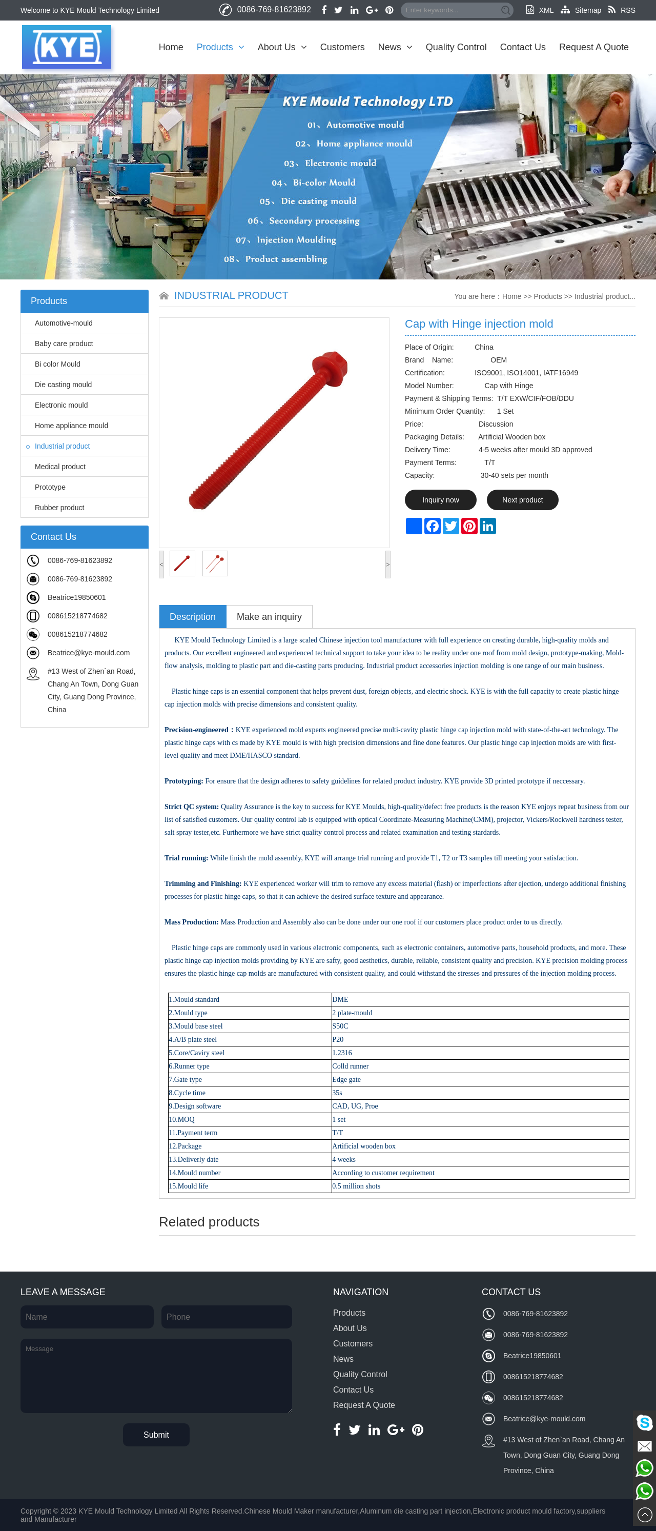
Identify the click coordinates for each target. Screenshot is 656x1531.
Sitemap (581, 10)
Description (193, 617)
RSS (622, 10)
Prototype (46, 487)
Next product (522, 500)
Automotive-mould (59, 323)
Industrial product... (605, 296)
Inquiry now (440, 500)
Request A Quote (594, 47)
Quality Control (456, 47)
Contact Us (523, 47)
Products (220, 47)
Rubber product (55, 507)
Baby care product (59, 343)
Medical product (56, 466)
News (395, 47)
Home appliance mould (67, 425)
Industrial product (58, 446)
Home (171, 47)
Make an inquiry (269, 617)
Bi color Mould (53, 364)
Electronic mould (57, 405)
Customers (342, 47)
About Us (282, 47)
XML (540, 10)
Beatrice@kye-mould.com (89, 653)
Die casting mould (59, 384)
